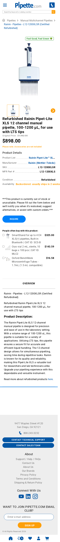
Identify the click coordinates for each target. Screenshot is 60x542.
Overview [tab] (29, 283)
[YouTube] (21, 497)
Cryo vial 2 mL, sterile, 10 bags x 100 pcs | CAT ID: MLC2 (26, 250)
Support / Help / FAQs (28, 459)
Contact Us (28, 463)
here (50, 379)
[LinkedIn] (28, 497)
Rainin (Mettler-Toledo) (41, 163)
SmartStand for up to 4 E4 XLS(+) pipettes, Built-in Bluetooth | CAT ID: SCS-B (26, 239)
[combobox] (28, 12)
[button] (13, 111)
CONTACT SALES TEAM (28, 445)
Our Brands (28, 470)
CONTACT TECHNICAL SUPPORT (28, 440)
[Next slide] (53, 110)
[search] (53, 12)
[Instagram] (35, 497)
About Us (28, 467)
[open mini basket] (47, 538)
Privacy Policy (28, 474)
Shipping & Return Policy (28, 482)
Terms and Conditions (28, 478)
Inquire (14, 219)
